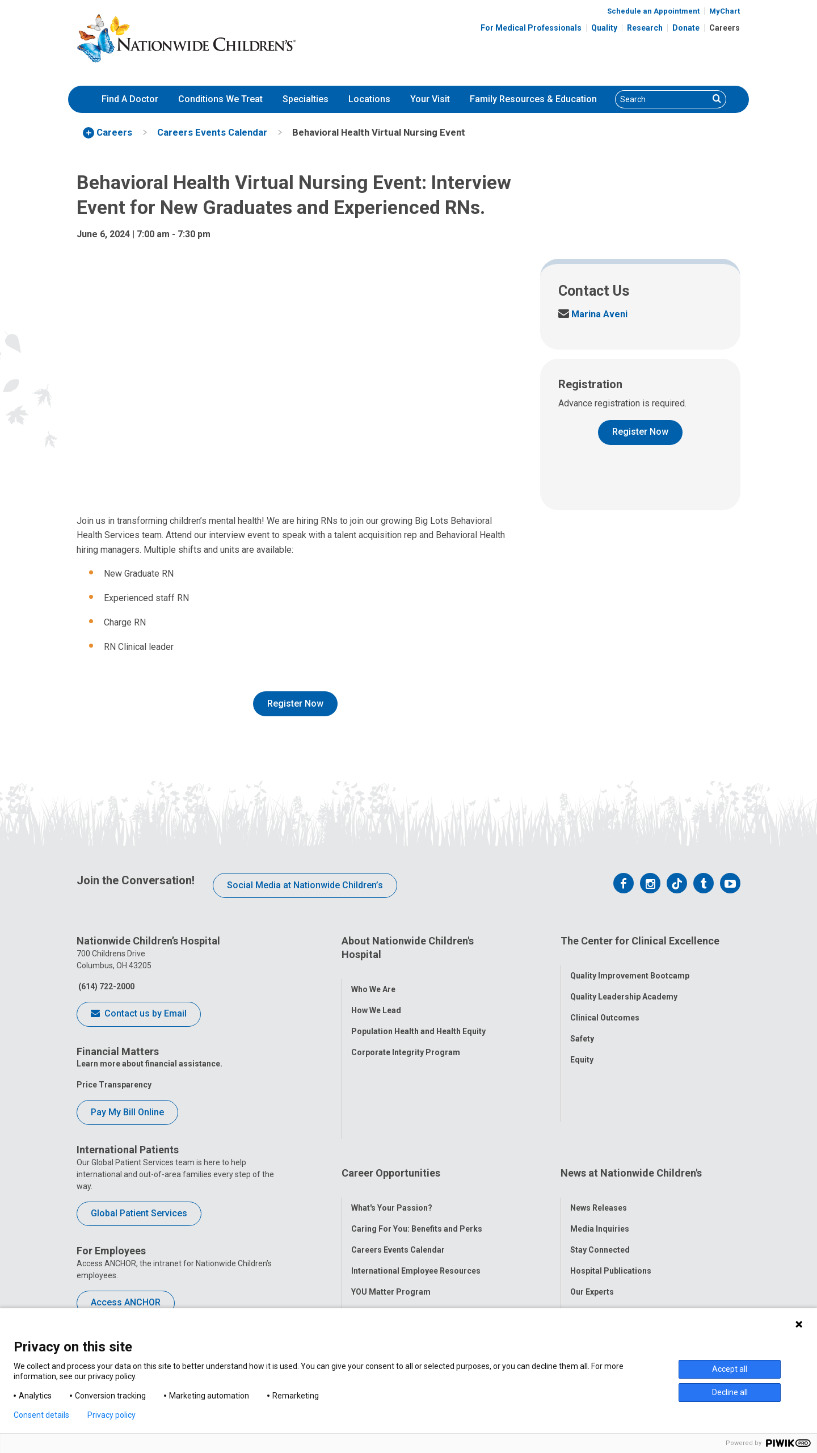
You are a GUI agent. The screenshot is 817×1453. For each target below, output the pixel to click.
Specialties (306, 99)
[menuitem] (129, 99)
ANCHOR (367, 1212)
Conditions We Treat (220, 99)
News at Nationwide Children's (631, 1087)
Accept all (729, 1369)
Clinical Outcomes (604, 1004)
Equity (581, 1046)
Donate (686, 28)
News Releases (598, 1107)
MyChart (724, 11)
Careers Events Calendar (398, 1149)
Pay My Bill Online (127, 1112)
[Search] (662, 99)
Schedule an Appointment (653, 11)
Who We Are (373, 975)
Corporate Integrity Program (405, 1038)
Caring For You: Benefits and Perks (416, 1128)
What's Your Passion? (391, 1107)
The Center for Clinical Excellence (640, 941)
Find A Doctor (130, 99)
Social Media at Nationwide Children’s (305, 885)
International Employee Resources (416, 1170)
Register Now (295, 703)
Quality (604, 28)
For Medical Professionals (531, 28)
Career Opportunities (391, 1087)
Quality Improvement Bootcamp (629, 962)
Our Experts (592, 1191)
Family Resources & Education (533, 99)
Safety (582, 1025)
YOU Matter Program (391, 1191)
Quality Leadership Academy (623, 983)
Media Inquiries (599, 1128)
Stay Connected (600, 1149)
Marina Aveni (593, 314)
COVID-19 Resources (391, 1233)
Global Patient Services (139, 1213)
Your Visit (430, 99)
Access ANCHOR (126, 1302)
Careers (724, 28)
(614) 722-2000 (105, 986)
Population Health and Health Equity (418, 1017)
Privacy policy (111, 1415)
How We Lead (376, 996)
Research (645, 28)
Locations (369, 99)
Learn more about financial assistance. (149, 1063)
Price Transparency (114, 1084)
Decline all (730, 1392)
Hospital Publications (610, 1170)
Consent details (41, 1415)
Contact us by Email (139, 1014)
